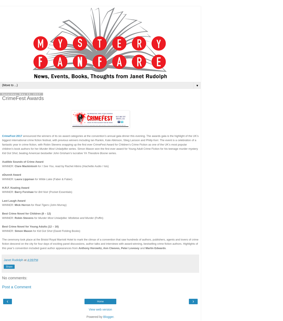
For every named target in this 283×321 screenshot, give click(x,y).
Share (9, 266)
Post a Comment (16, 287)
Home (100, 301)
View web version (100, 309)
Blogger (108, 316)
